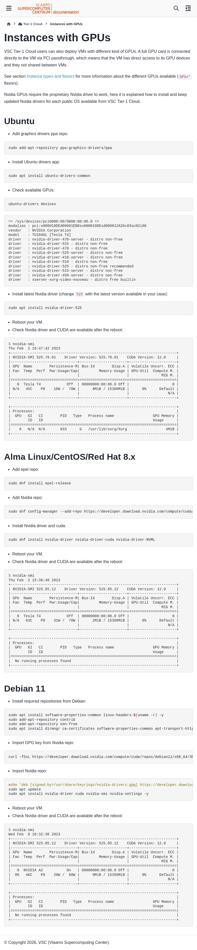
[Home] (9, 24)
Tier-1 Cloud (30, 24)
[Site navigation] (9, 8)
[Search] (176, 8)
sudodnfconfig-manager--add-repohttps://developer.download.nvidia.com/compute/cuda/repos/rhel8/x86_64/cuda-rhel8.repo (100, 511)
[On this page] (188, 8)
